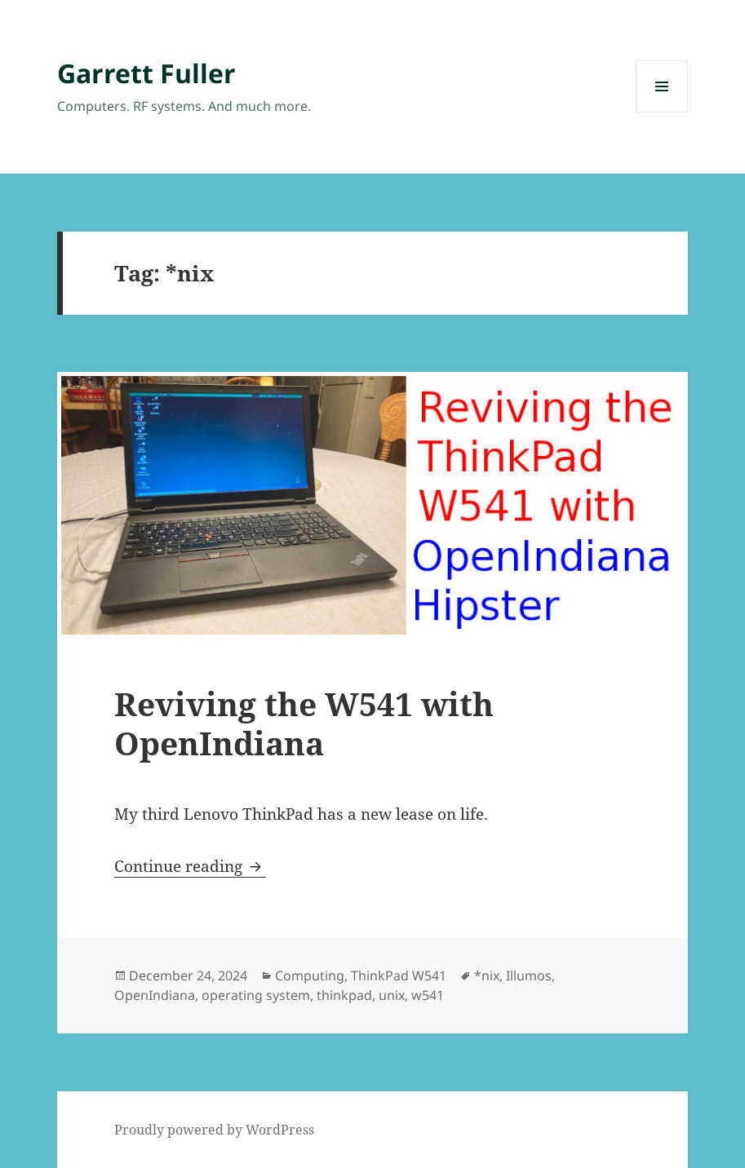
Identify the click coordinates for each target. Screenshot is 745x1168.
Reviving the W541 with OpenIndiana (304, 723)
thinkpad (344, 995)
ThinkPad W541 (398, 975)
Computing (309, 975)
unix (392, 995)
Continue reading (190, 866)
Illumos (529, 975)
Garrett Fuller (146, 73)
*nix (486, 975)
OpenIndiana (154, 995)
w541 (427, 995)
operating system (256, 995)
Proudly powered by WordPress (214, 1130)
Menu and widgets (662, 112)
